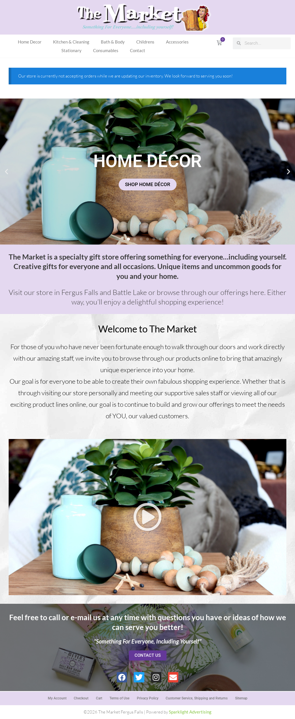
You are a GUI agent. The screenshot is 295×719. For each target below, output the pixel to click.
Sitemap (241, 698)
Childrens (145, 41)
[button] (6, 171)
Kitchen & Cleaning (71, 41)
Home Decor (29, 41)
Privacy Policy (147, 698)
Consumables (105, 50)
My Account (56, 698)
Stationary (71, 50)
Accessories (177, 41)
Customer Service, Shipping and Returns (197, 698)
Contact (137, 50)
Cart (99, 698)
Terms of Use (119, 698)
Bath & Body (113, 41)
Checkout (80, 698)
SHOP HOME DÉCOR (147, 184)
